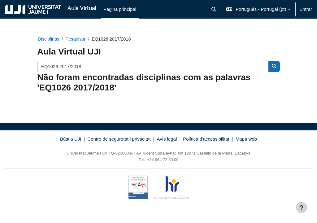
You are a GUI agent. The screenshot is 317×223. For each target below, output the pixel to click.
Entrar (305, 9)
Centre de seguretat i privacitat (118, 139)
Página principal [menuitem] (119, 9)
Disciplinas (49, 39)
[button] (213, 9)
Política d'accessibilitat (206, 139)
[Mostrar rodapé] (301, 207)
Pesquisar (76, 39)
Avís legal (167, 139)
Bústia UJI (70, 139)
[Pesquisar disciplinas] (153, 66)
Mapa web (246, 139)
